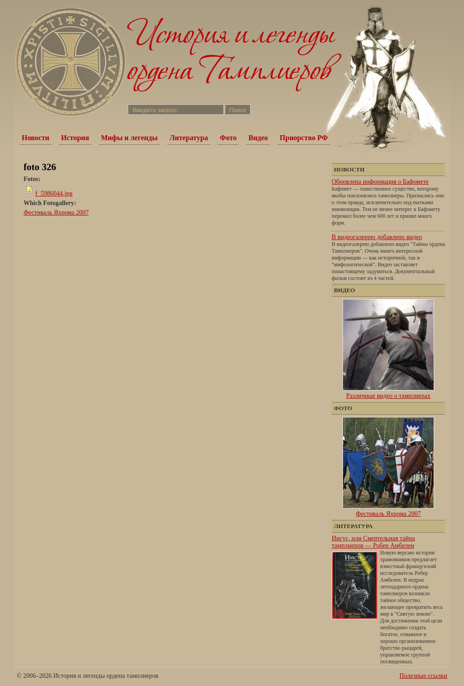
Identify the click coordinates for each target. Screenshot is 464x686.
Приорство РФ (304, 138)
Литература (188, 138)
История (75, 138)
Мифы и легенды (129, 138)
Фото (228, 138)
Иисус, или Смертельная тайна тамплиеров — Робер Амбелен (373, 542)
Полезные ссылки (423, 675)
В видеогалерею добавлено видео (377, 237)
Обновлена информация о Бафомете (380, 181)
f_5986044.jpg (53, 193)
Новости (35, 138)
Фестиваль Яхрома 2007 (56, 212)
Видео (258, 138)
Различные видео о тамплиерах (388, 395)
